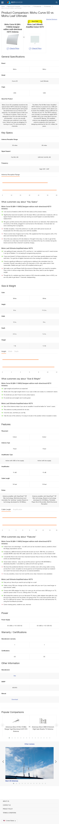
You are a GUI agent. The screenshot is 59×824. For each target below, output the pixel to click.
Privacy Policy (8, 809)
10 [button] (35, 745)
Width (10, 358)
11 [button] (38, 745)
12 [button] (41, 745)
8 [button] (29, 745)
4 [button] (18, 745)
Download (15, 706)
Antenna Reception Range (10, 182)
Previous (2, 732)
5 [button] (21, 745)
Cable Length (6, 516)
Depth (16, 358)
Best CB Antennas (11, 788)
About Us (6, 801)
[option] (29, 733)
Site (15, 683)
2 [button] (12, 745)
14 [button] (47, 745)
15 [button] (50, 745)
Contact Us (7, 805)
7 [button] (27, 745)
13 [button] (44, 745)
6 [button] (24, 745)
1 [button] (9, 745)
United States (9, 820)
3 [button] (15, 745)
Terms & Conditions (9, 813)
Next (56, 732)
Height (3, 358)
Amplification (17, 516)
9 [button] (32, 745)
